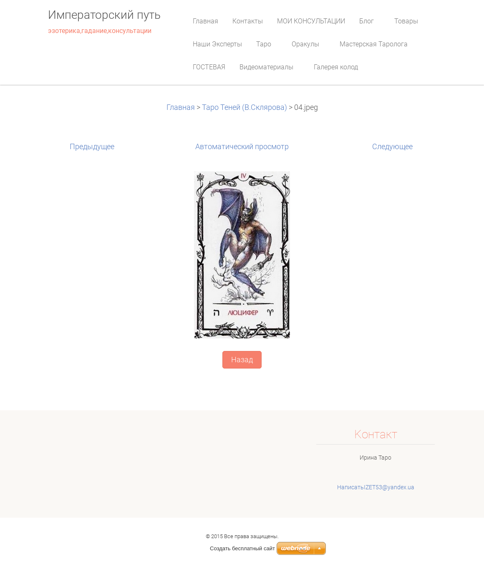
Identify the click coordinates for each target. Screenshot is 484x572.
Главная (181, 107)
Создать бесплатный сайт (242, 548)
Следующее (392, 146)
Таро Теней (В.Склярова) (244, 107)
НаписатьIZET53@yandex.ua (375, 487)
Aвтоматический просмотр (242, 146)
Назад (242, 360)
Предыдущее (92, 146)
